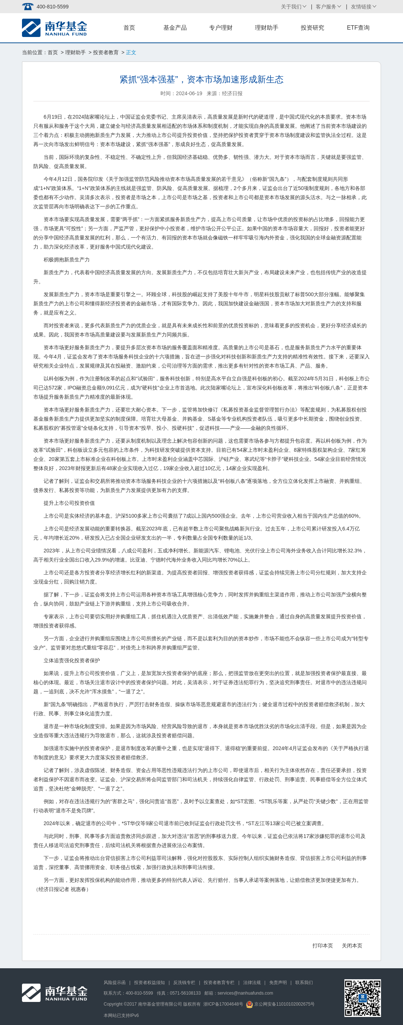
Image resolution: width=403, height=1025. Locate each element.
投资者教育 (106, 52)
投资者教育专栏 (219, 982)
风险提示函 (115, 982)
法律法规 (252, 982)
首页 (129, 28)
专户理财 (221, 28)
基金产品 (175, 28)
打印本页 (323, 945)
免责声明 (278, 982)
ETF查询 (358, 28)
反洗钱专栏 (184, 982)
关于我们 (291, 7)
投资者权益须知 (149, 982)
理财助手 (266, 28)
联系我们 (304, 982)
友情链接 (361, 7)
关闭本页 (352, 945)
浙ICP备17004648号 (223, 1004)
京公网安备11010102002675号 (280, 1004)
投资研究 (312, 28)
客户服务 (326, 7)
